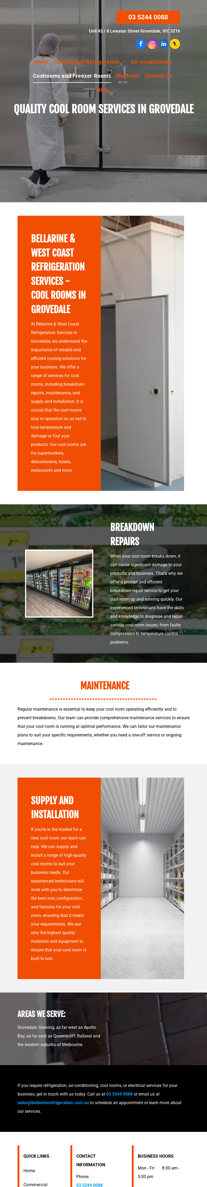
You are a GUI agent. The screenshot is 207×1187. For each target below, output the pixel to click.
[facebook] (141, 44)
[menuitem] (41, 62)
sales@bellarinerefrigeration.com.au (53, 1102)
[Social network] (175, 44)
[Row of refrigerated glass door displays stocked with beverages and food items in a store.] (59, 583)
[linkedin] (163, 44)
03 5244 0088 (119, 1094)
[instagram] (152, 44)
